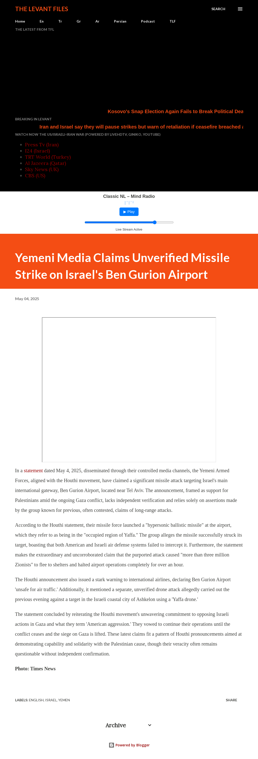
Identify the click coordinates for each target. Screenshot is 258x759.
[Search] (218, 9)
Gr (79, 21)
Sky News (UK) (42, 169)
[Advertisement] (129, 71)
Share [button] (231, 700)
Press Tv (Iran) (42, 144)
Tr (60, 21)
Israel (51, 700)
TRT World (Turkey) (48, 157)
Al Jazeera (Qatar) (45, 163)
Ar (97, 21)
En (42, 21)
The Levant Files (41, 8)
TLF (173, 21)
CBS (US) (35, 175)
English (36, 700)
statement (33, 470)
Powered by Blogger (129, 745)
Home (20, 21)
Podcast (148, 21)
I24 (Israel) (37, 151)
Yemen (64, 700)
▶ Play (129, 211)
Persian (120, 21)
